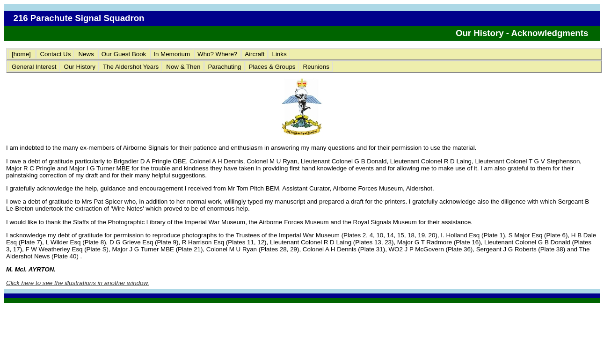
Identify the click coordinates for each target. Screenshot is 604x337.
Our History (79, 66)
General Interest (34, 66)
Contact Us (55, 54)
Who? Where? (217, 54)
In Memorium (171, 54)
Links (279, 54)
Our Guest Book (124, 54)
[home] (22, 54)
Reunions (316, 66)
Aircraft (254, 54)
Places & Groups (272, 66)
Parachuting (224, 66)
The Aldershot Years (131, 66)
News (86, 54)
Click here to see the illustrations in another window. (77, 282)
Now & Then (183, 66)
